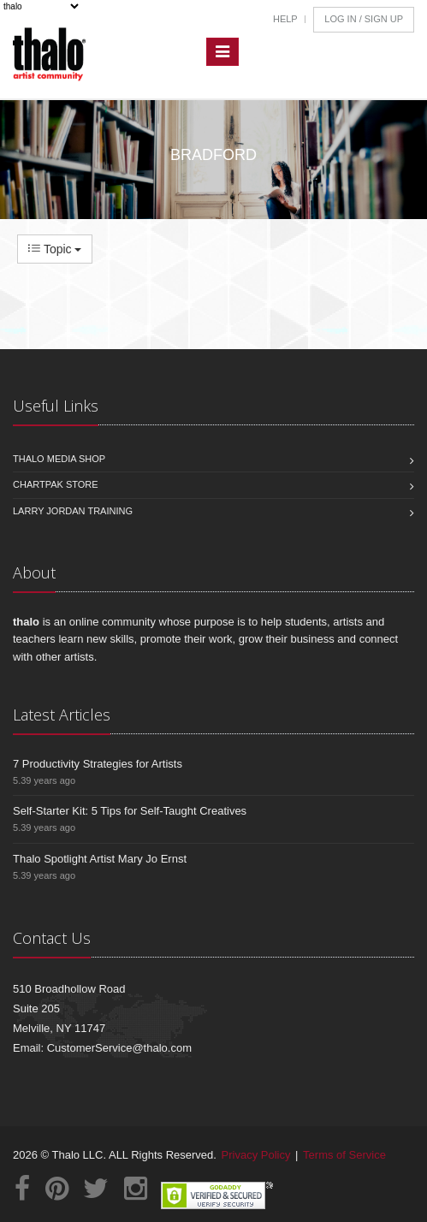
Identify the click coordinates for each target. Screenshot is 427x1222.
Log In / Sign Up (363, 19)
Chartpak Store (55, 484)
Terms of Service (344, 1154)
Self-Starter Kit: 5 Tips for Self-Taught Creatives (129, 810)
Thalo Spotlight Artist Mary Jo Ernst (100, 858)
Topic (54, 249)
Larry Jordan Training (73, 511)
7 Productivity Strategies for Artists (97, 763)
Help (285, 19)
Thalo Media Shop (59, 459)
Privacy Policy (256, 1154)
